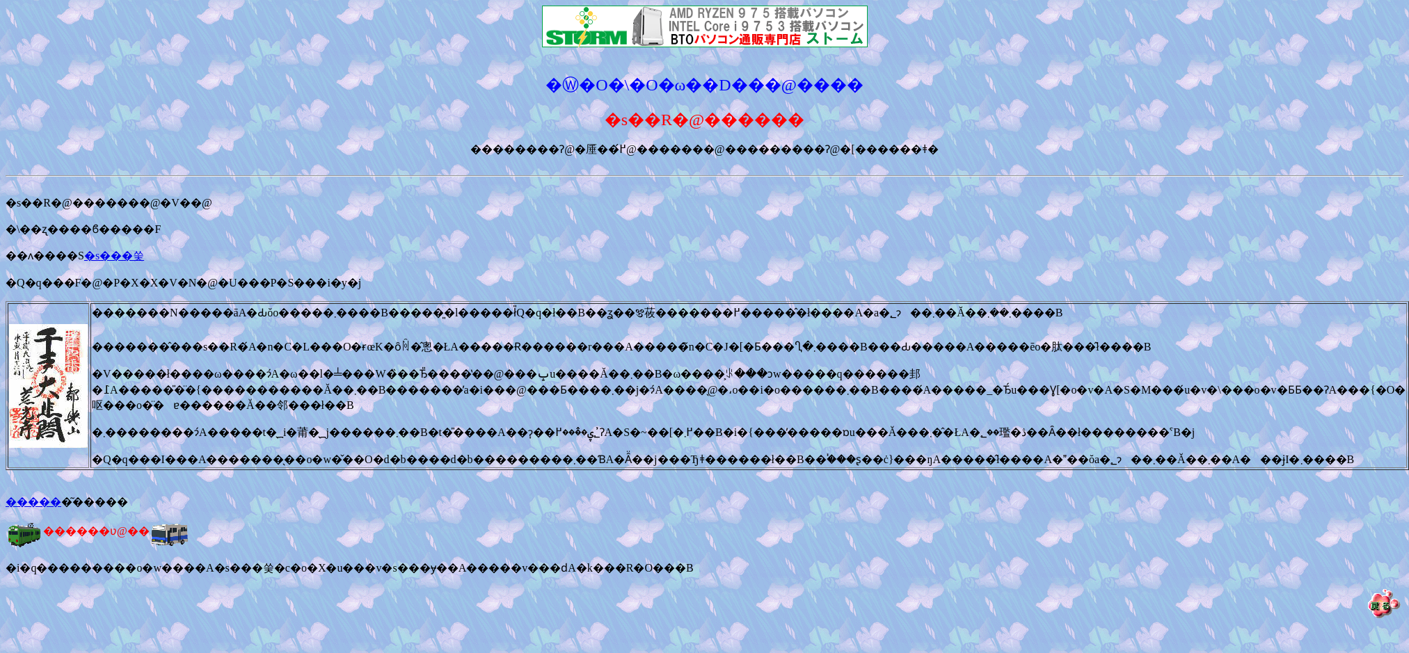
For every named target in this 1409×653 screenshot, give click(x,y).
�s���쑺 (114, 255)
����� (33, 502)
